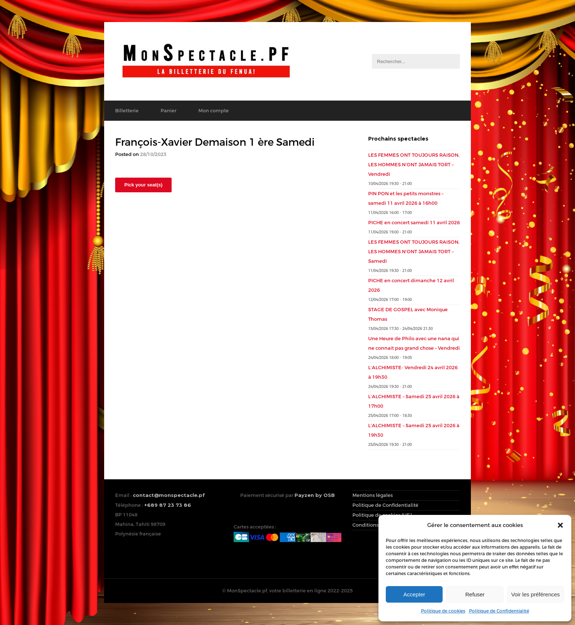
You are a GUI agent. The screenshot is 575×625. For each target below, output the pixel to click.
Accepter (414, 594)
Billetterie (127, 111)
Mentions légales (372, 495)
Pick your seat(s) (143, 185)
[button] (560, 525)
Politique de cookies (443, 611)
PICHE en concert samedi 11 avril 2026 (414, 222)
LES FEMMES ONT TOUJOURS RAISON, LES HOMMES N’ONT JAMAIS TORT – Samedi (413, 251)
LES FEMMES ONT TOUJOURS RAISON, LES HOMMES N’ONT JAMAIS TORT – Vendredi (413, 164)
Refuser (475, 594)
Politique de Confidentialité (499, 611)
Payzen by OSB (314, 495)
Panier (168, 111)
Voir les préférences (535, 594)
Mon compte (213, 111)
